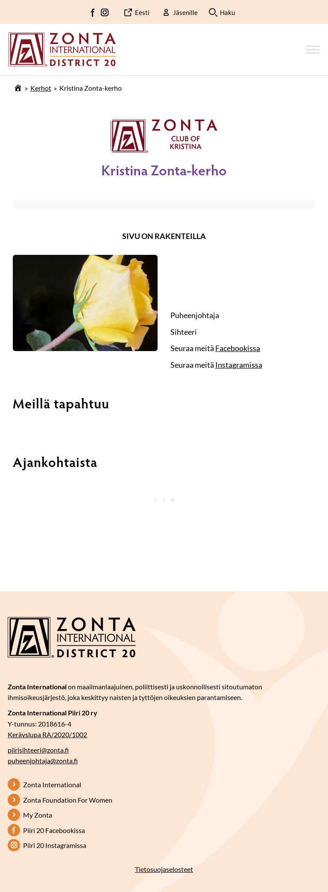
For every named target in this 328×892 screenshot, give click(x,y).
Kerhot (40, 88)
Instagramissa (238, 364)
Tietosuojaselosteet (164, 869)
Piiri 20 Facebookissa (54, 830)
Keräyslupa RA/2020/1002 (47, 734)
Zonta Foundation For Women (67, 800)
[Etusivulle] (62, 48)
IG (105, 12)
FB (93, 12)
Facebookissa (237, 348)
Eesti (142, 12)
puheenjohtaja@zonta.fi (43, 760)
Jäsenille (185, 12)
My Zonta (37, 815)
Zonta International (52, 784)
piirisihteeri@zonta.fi (38, 750)
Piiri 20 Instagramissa (54, 845)
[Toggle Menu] (312, 49)
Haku (227, 12)
